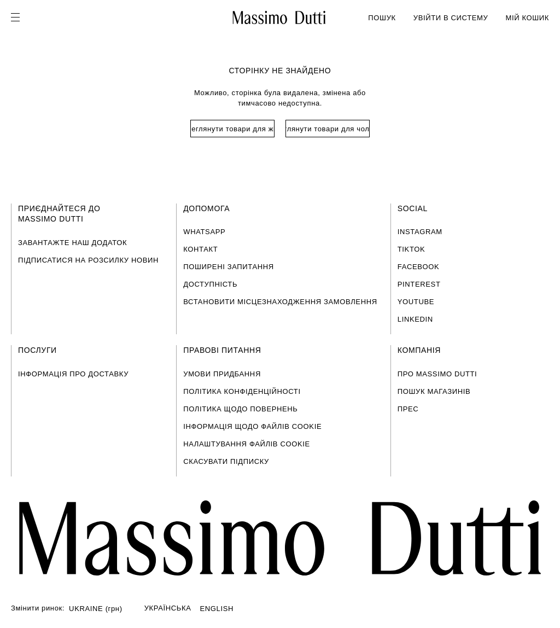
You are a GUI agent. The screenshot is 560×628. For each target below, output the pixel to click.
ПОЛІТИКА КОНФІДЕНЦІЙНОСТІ (241, 391)
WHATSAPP (204, 232)
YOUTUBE (416, 302)
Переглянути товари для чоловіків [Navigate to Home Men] (327, 129)
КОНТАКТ (200, 249)
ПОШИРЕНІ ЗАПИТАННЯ (228, 267)
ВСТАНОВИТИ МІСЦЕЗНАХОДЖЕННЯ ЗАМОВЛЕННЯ (280, 302)
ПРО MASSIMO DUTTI (437, 374)
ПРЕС (408, 409)
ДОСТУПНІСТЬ (210, 284)
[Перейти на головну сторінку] (280, 538)
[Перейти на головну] (279, 17)
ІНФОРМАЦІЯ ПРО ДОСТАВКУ (73, 374)
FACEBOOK (419, 267)
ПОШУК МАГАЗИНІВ (434, 391)
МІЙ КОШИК (527, 18)
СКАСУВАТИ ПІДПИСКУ (226, 461)
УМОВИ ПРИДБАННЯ (222, 374)
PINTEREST (419, 284)
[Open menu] (18, 17)
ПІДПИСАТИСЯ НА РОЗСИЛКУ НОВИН (88, 260)
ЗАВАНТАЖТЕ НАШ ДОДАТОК (72, 243)
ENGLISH (217, 608)
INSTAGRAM (420, 232)
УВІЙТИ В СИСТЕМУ (450, 18)
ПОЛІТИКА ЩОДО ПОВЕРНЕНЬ (240, 409)
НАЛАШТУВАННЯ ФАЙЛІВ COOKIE (246, 444)
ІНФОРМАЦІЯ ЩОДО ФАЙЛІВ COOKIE (252, 426)
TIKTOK (411, 249)
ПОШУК (381, 18)
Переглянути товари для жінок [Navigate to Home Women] (232, 129)
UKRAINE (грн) (95, 608)
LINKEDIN (415, 319)
